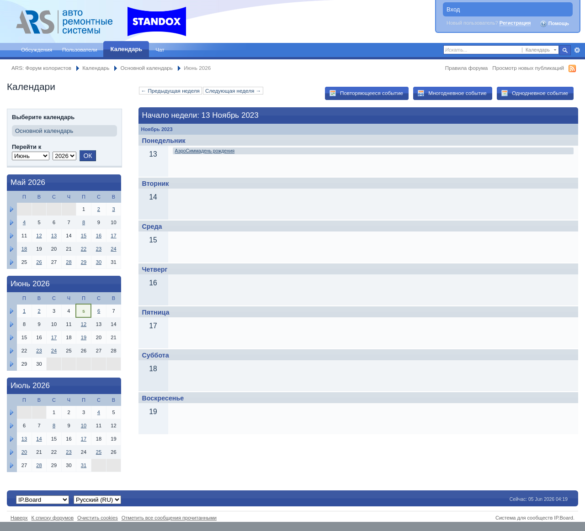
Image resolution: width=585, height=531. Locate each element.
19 (83, 337)
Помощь (554, 23)
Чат (159, 50)
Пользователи (79, 50)
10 (83, 425)
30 (98, 262)
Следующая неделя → (233, 91)
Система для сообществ (524, 517)
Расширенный (577, 50)
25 (98, 452)
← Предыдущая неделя (170, 91)
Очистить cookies (97, 517)
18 (24, 249)
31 (83, 465)
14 (39, 439)
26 (39, 262)
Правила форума (466, 68)
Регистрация (515, 23)
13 (54, 235)
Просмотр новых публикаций (528, 68)
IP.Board (563, 517)
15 (83, 235)
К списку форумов (53, 517)
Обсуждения (36, 50)
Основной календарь (147, 68)
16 (98, 235)
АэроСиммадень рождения (205, 150)
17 (113, 235)
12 (39, 235)
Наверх (19, 517)
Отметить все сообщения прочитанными (169, 517)
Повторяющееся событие (366, 93)
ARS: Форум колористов (41, 68)
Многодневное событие (452, 93)
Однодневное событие (534, 93)
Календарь (127, 49)
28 (68, 262)
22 (83, 249)
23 (98, 249)
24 (113, 249)
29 (83, 262)
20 (24, 452)
